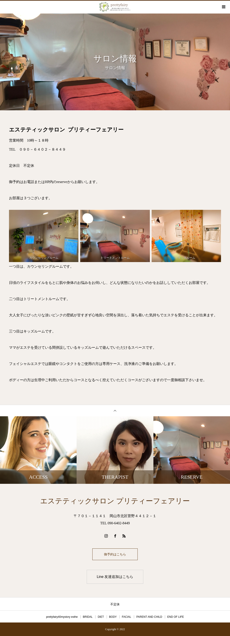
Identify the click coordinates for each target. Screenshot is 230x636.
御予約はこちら (115, 554)
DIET (101, 616)
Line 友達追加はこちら (115, 577)
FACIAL (126, 616)
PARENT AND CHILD (149, 616)
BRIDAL (88, 616)
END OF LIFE (175, 616)
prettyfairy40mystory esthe (62, 616)
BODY (113, 616)
